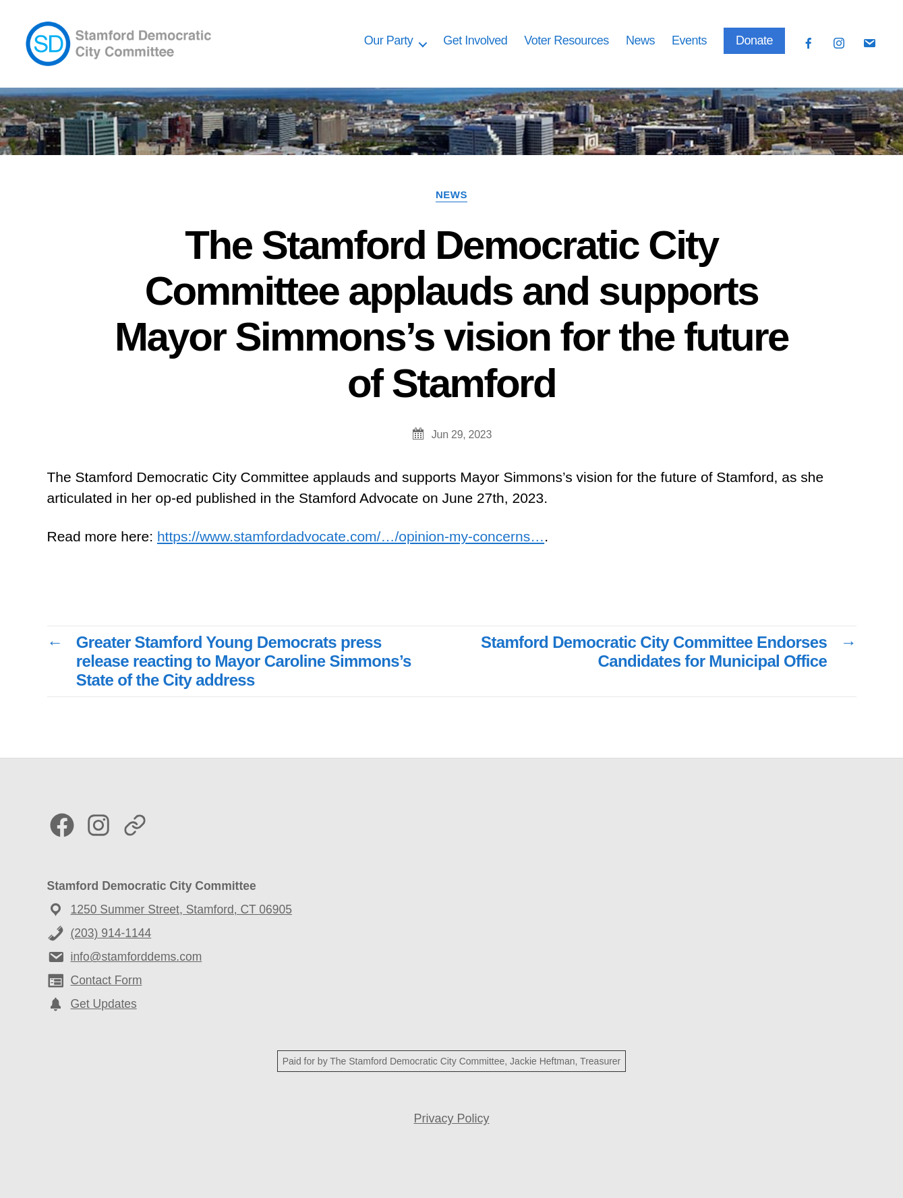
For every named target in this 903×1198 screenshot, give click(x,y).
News (640, 40)
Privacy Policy (451, 1118)
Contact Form (106, 980)
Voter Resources (566, 40)
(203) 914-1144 (111, 933)
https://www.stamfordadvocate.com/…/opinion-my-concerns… (350, 536)
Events (689, 40)
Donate (754, 40)
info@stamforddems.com (136, 956)
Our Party (388, 40)
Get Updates (104, 1004)
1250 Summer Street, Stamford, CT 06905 (181, 909)
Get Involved (475, 40)
